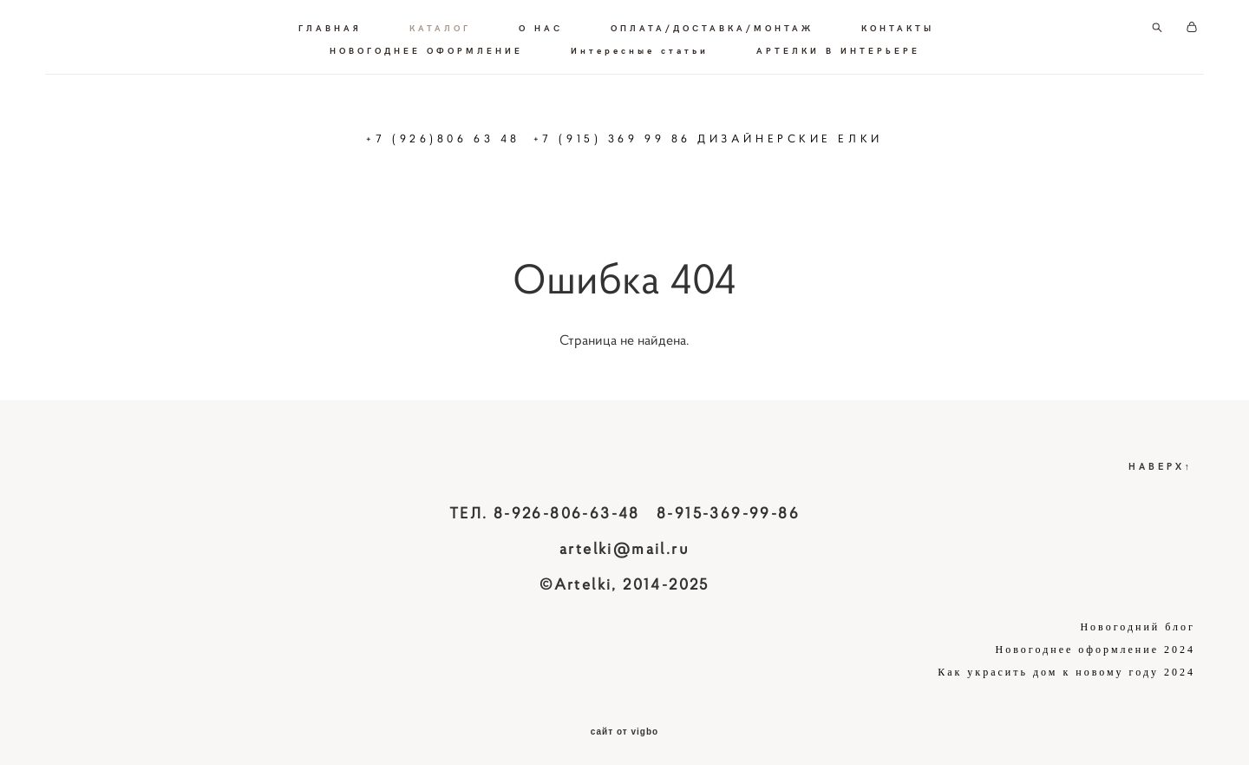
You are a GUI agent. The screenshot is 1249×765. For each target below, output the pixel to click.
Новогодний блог (1137, 619)
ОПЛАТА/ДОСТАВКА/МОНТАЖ (712, 24)
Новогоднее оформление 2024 (1095, 642)
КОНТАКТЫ (897, 24)
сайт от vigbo (624, 724)
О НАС (541, 24)
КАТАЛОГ (440, 24)
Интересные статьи (640, 47)
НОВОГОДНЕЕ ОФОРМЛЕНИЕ (426, 47)
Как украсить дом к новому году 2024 (1066, 664)
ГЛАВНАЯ (330, 24)
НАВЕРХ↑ (1160, 458)
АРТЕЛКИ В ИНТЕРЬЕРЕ (838, 47)
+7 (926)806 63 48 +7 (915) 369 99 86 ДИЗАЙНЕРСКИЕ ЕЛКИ (624, 135)
